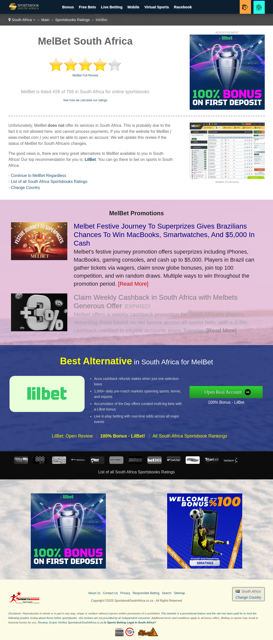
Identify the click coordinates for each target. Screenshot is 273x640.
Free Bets (87, 7)
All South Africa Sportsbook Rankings (189, 438)
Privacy (125, 593)
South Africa (22, 20)
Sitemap (179, 593)
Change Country (25, 187)
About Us (94, 593)
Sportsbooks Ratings (72, 20)
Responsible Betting (146, 593)
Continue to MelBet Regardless (38, 175)
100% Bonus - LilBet (228, 402)
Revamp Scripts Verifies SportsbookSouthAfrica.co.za (70, 622)
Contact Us (110, 593)
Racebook (183, 7)
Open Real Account (226, 391)
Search (166, 593)
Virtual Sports (156, 7)
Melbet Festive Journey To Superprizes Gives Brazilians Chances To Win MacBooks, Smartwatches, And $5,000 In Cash (164, 234)
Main (45, 20)
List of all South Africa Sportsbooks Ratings (49, 181)
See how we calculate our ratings (85, 100)
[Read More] (133, 284)
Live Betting (111, 7)
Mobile (133, 7)
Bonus (68, 7)
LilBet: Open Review (72, 438)
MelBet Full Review (85, 75)
